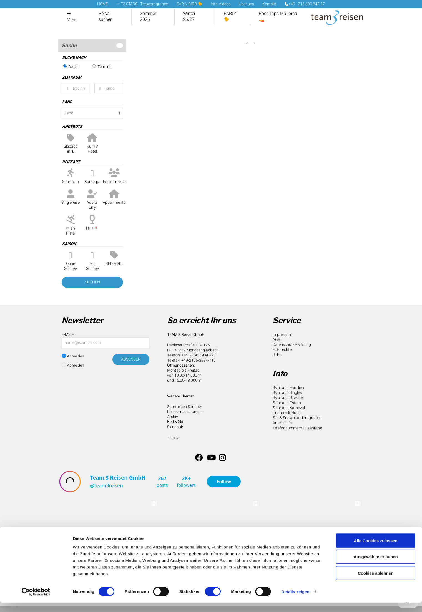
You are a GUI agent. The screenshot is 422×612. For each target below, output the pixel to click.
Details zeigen (295, 601)
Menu (72, 19)
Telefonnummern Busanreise (297, 428)
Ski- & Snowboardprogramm (297, 418)
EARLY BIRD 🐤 (189, 4)
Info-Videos (220, 4)
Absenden (131, 359)
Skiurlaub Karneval (289, 408)
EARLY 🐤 (230, 16)
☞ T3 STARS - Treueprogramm (142, 4)
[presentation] (104, 384)
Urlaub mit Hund (287, 413)
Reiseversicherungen (185, 412)
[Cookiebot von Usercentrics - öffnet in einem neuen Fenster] (36, 601)
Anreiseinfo (282, 423)
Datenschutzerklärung (292, 344)
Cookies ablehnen (375, 582)
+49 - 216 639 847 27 (305, 4)
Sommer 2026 (148, 16)
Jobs (277, 355)
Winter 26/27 (189, 16)
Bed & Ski (175, 422)
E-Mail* (68, 335)
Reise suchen (106, 16)
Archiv (172, 417)
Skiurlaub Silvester (288, 398)
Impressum (282, 335)
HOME (102, 4)
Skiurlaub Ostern (287, 403)
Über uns (246, 4)
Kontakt (269, 4)
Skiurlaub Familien (288, 388)
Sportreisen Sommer (184, 407)
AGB (276, 339)
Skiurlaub (175, 427)
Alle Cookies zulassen (376, 550)
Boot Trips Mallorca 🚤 (278, 16)
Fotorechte (282, 349)
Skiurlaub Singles (287, 393)
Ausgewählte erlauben (375, 566)
